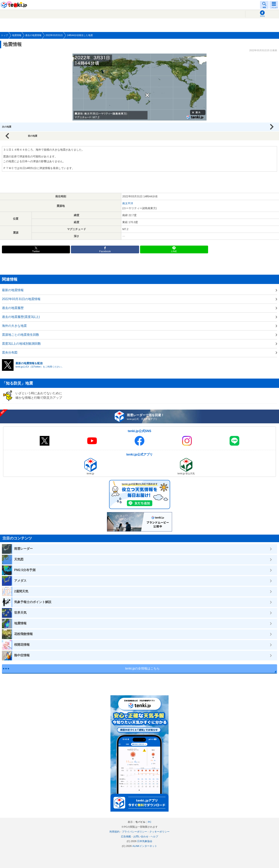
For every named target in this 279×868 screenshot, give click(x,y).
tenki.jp (14, 5)
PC (149, 822)
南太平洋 (127, 203)
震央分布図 (9, 352)
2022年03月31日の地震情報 (21, 299)
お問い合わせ (140, 836)
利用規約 (114, 831)
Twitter (36, 251)
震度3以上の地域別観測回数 (21, 343)
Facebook (105, 251)
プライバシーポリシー (134, 831)
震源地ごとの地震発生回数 (20, 334)
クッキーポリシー (159, 831)
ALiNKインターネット (144, 846)
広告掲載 (126, 836)
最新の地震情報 (13, 290)
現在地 (262, 16)
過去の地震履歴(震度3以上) (21, 316)
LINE (174, 251)
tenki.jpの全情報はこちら (142, 668)
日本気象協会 (144, 841)
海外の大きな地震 (14, 325)
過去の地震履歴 (13, 308)
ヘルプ (154, 836)
